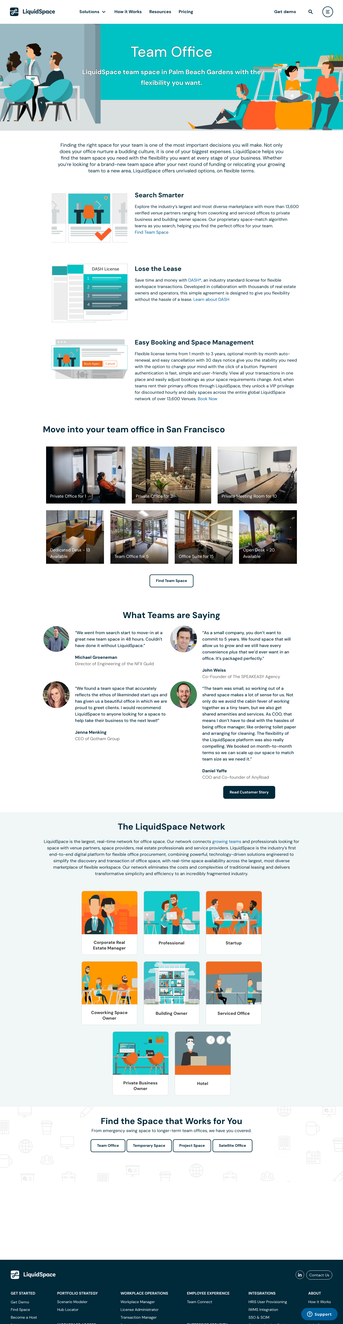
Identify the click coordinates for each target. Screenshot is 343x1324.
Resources (160, 11)
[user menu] (327, 11)
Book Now (207, 399)
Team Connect (199, 1302)
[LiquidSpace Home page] (32, 11)
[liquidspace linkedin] (300, 1275)
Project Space (192, 1145)
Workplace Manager (138, 1302)
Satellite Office (232, 1145)
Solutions (89, 11)
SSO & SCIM (258, 1317)
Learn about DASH (211, 299)
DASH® (195, 280)
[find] (310, 11)
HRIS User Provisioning (267, 1302)
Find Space (20, 1309)
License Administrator (140, 1309)
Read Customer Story (249, 792)
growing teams (226, 841)
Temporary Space (149, 1145)
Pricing (186, 11)
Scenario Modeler (72, 1302)
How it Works (128, 11)
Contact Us (319, 1275)
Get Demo (20, 1302)
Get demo (285, 11)
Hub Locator (68, 1309)
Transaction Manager (139, 1317)
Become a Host (24, 1317)
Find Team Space (152, 232)
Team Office (108, 1145)
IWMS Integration (263, 1309)
